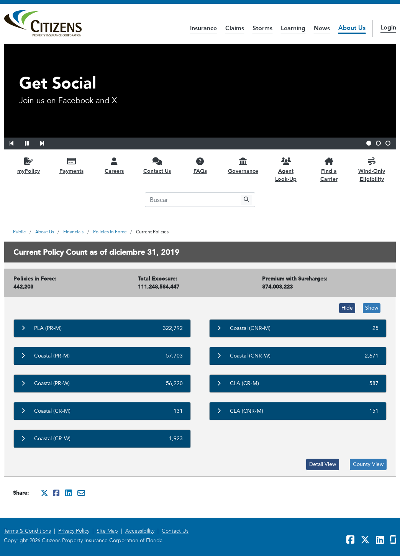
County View (368, 464)
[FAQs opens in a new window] (200, 165)
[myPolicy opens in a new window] (28, 165)
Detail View (322, 464)
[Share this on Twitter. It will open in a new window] (44, 493)
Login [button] (388, 27)
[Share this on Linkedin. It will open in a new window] (69, 493)
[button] (16, 142)
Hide (347, 308)
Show (371, 308)
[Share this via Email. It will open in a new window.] (81, 493)
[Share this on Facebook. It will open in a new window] (57, 493)
